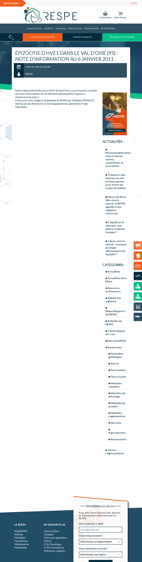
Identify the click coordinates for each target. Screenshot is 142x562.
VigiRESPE (20, 531)
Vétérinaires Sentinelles (21, 546)
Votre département (90, 535)
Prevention (75, 28)
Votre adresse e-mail (91, 523)
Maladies (61, 28)
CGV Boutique (52, 544)
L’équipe (48, 534)
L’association (34, 28)
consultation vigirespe (42, 37)
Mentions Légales (54, 550)
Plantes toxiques (82, 37)
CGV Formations (54, 547)
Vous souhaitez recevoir (93, 548)
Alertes (48, 28)
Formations (91, 28)
